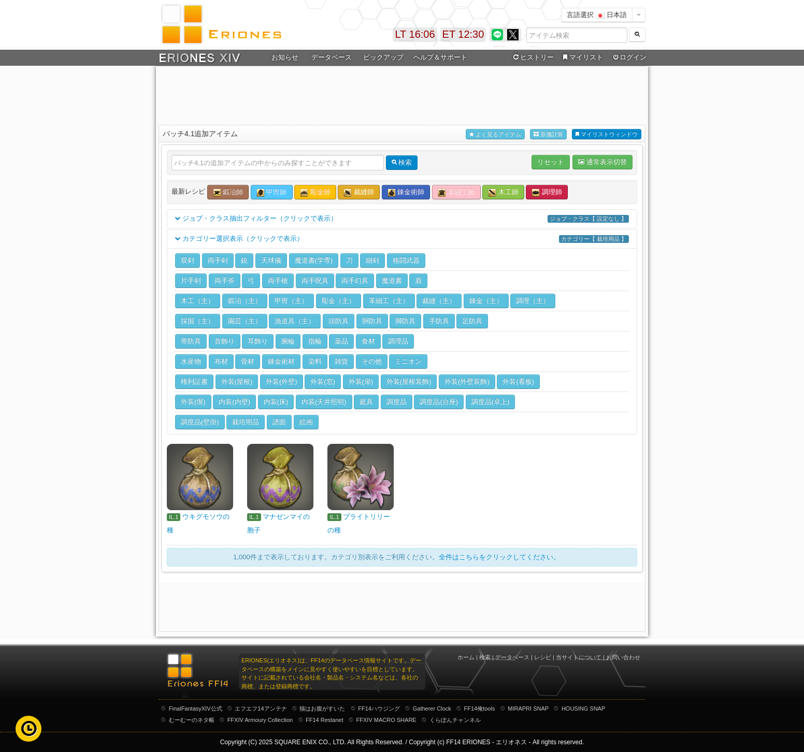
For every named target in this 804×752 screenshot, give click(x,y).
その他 (372, 361)
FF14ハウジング (379, 708)
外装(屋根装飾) (409, 381)
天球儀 (271, 260)
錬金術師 (406, 192)
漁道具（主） (295, 321)
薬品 (341, 341)
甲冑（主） (291, 301)
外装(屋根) (237, 381)
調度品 (396, 402)
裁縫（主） (439, 301)
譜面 (279, 422)
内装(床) (276, 402)
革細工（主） (389, 301)
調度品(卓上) (490, 402)
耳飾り (258, 341)
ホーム (466, 657)
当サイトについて (578, 657)
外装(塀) (193, 402)
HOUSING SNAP (583, 708)
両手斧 (224, 280)
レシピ (542, 657)
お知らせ (284, 57)
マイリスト (581, 57)
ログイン (629, 57)
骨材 (247, 361)
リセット (550, 162)
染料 (315, 361)
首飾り (224, 341)
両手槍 (278, 280)
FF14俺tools (479, 708)
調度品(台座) (439, 402)
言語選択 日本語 (597, 15)
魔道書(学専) (314, 260)
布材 (221, 361)
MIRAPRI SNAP (528, 708)
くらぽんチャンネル (455, 720)
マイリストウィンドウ (607, 134)
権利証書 (194, 381)
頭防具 (338, 321)
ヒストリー (532, 57)
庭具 (366, 402)
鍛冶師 (228, 192)
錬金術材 (281, 361)
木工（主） (197, 301)
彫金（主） (338, 301)
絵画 (306, 422)
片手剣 (191, 280)
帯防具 (191, 341)
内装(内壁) (234, 402)
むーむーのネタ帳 (191, 720)
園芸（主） (245, 321)
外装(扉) (361, 381)
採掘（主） (197, 321)
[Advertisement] (402, 93)
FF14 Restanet (324, 720)
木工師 (503, 192)
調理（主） (533, 301)
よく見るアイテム (495, 134)
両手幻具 (354, 280)
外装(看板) (518, 381)
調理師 (547, 192)
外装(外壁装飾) (467, 381)
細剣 (372, 260)
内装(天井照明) (324, 402)
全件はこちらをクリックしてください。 (499, 557)
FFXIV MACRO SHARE (386, 720)
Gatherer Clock (432, 708)
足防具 (472, 321)
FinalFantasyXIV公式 (195, 708)
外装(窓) (322, 381)
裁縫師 (358, 192)
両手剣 (218, 260)
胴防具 (372, 321)
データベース (331, 57)
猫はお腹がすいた (322, 708)
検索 (485, 657)
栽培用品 (245, 422)
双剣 (187, 260)
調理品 (398, 341)
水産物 (191, 361)
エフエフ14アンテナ (260, 708)
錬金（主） (486, 301)
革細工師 (456, 192)
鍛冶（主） (245, 301)
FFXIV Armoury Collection (260, 720)
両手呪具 (315, 280)
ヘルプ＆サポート (440, 57)
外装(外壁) (281, 381)
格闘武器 (406, 260)
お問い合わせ (623, 657)
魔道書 (392, 280)
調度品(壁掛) (200, 422)
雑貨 (341, 361)
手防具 (439, 321)
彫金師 (315, 192)
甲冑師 (271, 192)
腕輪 (288, 341)
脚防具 (405, 321)
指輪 (315, 341)
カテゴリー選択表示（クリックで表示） (402, 239)
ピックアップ (383, 57)
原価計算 (548, 134)
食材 (368, 341)
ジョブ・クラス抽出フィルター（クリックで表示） (402, 219)
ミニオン (408, 361)
